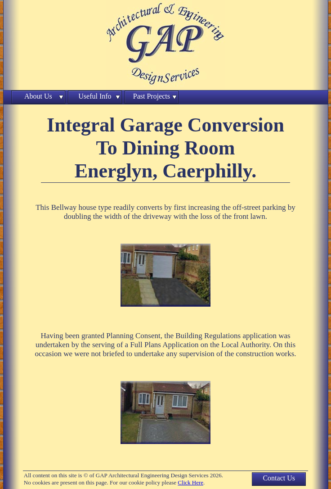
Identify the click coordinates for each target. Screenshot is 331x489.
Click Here (190, 482)
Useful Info (94, 96)
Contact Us (279, 478)
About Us (38, 96)
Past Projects (151, 96)
